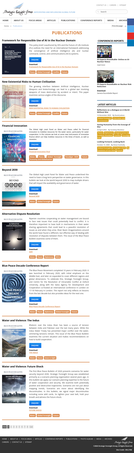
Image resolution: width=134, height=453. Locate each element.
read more (101, 65)
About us (19, 20)
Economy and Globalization (41, 159)
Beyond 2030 (34, 196)
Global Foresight (43, 72)
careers (113, 5)
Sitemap (122, 5)
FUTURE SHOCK (35, 410)
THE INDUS (33, 352)
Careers (5, 442)
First (4, 427)
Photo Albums (87, 439)
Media (98, 439)
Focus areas (35, 20)
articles (51, 20)
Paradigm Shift (71, 157)
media (110, 20)
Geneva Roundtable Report (107, 93)
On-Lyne (128, 450)
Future (64, 72)
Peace (32, 72)
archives (123, 20)
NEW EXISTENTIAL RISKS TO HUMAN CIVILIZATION (49, 108)
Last (31, 427)
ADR (31, 252)
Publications (17, 26)
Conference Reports (91, 20)
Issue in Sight (50, 358)
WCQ (58, 257)
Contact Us (101, 5)
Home (5, 20)
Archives (108, 439)
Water (32, 157)
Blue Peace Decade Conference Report (44, 306)
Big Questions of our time (113, 149)
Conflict (56, 72)
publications (68, 20)
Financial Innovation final (39, 151)
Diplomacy (49, 257)
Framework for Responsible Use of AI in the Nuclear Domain (53, 67)
